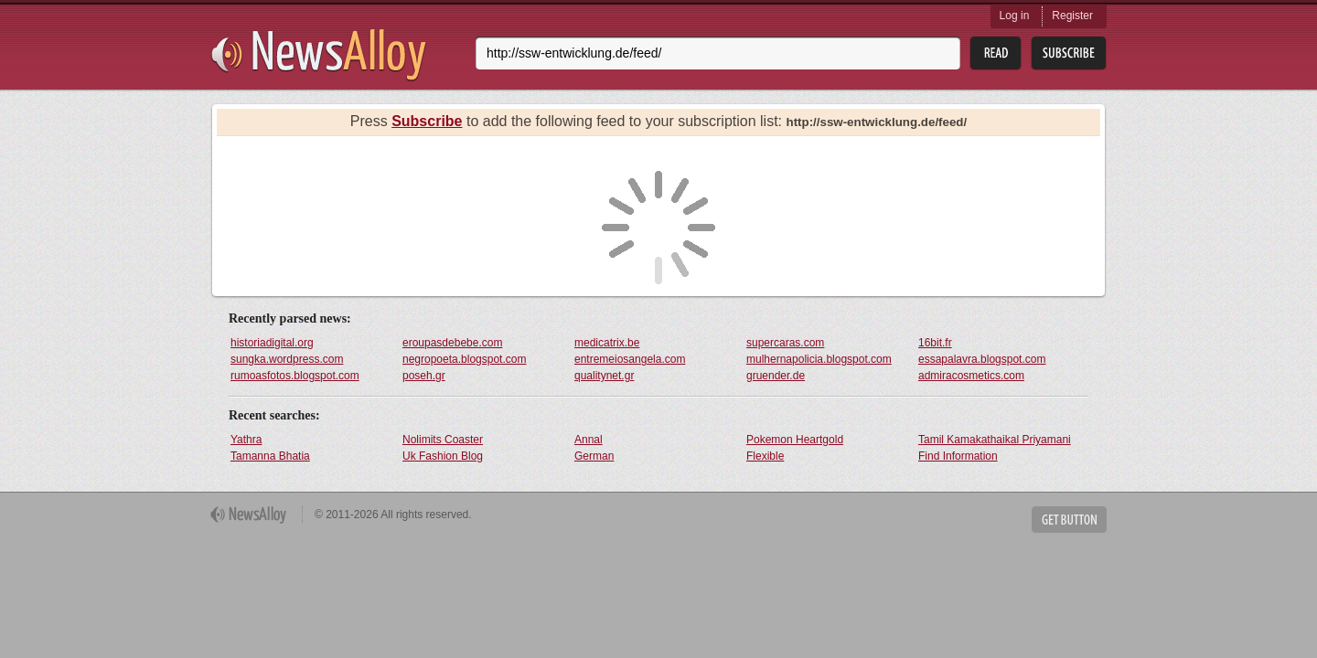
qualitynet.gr (604, 375)
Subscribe (426, 121)
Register (1072, 15)
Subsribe (1069, 53)
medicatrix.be (606, 342)
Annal (588, 439)
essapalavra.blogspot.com (981, 359)
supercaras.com (785, 342)
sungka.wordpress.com (286, 359)
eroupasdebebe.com (452, 342)
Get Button (1069, 519)
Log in (1015, 15)
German (594, 456)
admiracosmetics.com (971, 375)
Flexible (765, 456)
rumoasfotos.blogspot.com (294, 375)
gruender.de (775, 375)
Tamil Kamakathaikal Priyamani (994, 439)
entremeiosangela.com (629, 359)
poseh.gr (423, 375)
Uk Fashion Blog (442, 456)
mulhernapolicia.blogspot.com (819, 359)
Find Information (958, 456)
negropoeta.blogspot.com (464, 359)
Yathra (246, 439)
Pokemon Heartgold (794, 439)
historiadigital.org (272, 342)
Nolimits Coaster (442, 439)
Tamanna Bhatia (270, 456)
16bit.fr (935, 342)
